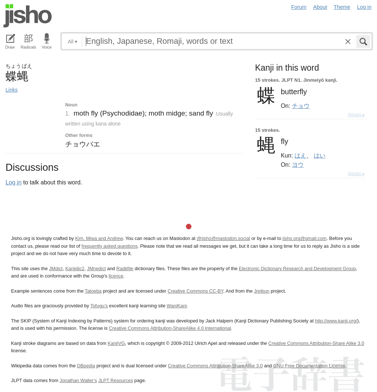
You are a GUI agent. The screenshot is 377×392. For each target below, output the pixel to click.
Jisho (27, 16)
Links (12, 90)
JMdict (56, 268)
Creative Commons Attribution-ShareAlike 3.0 (215, 365)
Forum (299, 7)
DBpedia (86, 365)
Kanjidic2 (74, 268)
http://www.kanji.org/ (336, 321)
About (320, 7)
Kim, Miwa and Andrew (99, 238)
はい (319, 155)
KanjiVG (116, 343)
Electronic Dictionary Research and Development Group (297, 268)
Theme (342, 7)
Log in (364, 7)
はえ (300, 155)
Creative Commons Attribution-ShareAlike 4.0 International (170, 328)
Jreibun (261, 291)
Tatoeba (93, 291)
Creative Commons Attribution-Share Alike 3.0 (316, 343)
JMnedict (96, 268)
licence (116, 276)
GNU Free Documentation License (309, 365)
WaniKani (177, 305)
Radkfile (124, 268)
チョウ (301, 106)
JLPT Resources (115, 380)
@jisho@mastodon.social (223, 238)
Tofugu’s (99, 305)
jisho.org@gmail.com (304, 238)
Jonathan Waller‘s (78, 380)
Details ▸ (356, 114)
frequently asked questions (109, 246)
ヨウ (298, 164)
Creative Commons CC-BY (195, 291)
